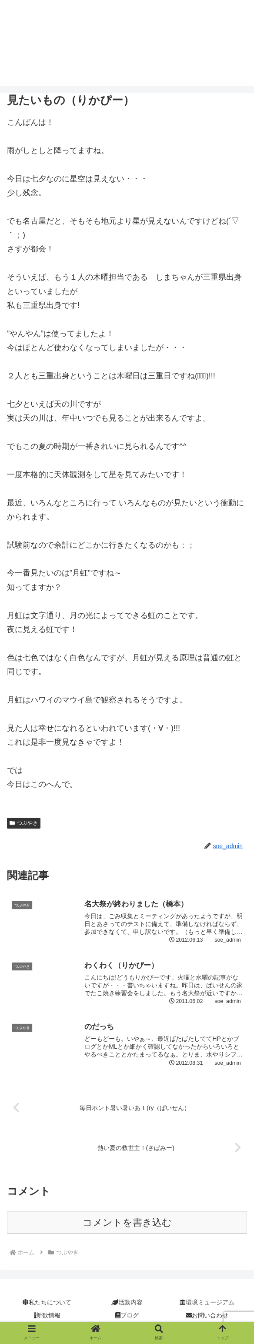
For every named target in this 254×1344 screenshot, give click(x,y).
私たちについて (47, 1303)
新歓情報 (47, 1315)
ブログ (127, 1315)
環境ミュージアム (207, 1303)
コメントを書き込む (127, 1222)
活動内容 (127, 1303)
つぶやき (24, 823)
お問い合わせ (207, 1315)
